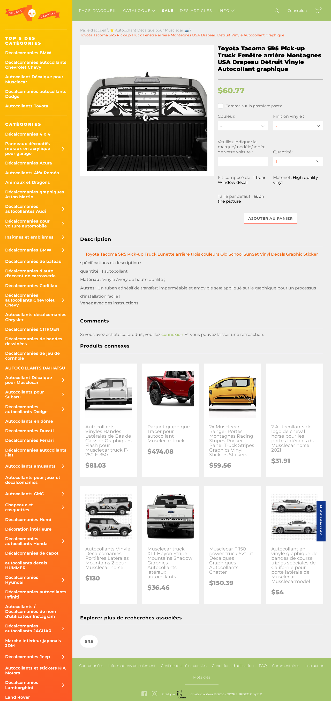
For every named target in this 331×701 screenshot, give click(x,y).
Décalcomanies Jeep (27, 656)
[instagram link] (154, 694)
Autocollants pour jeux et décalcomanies (32, 480)
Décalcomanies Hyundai (21, 580)
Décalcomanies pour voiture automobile (27, 224)
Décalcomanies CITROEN (32, 329)
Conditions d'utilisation (233, 665)
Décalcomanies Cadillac (31, 285)
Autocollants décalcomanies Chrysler (35, 317)
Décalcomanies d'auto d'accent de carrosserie (30, 273)
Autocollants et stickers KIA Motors (35, 670)
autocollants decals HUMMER (26, 565)
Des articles (196, 10)
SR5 (89, 641)
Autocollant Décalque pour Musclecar (34, 79)
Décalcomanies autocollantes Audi (25, 209)
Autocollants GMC (24, 493)
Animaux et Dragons (27, 182)
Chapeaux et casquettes (19, 507)
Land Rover (17, 697)
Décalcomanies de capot (31, 553)
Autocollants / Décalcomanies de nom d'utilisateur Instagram (30, 611)
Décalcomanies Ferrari (29, 440)
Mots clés (201, 677)
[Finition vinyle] (298, 125)
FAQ (263, 665)
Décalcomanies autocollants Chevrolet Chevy (35, 65)
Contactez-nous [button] (321, 521)
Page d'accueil (98, 10)
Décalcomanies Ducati (29, 430)
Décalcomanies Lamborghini (21, 685)
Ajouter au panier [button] (270, 218)
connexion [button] (172, 334)
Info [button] (227, 10)
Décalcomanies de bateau (33, 261)
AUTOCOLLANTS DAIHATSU (35, 368)
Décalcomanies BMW (28, 52)
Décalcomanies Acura (28, 163)
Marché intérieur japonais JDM (33, 643)
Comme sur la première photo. (250, 106)
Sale (168, 10)
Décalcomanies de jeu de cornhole (32, 356)
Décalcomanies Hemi (28, 519)
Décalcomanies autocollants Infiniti (35, 594)
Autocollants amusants (30, 466)
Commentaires (285, 665)
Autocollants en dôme (29, 421)
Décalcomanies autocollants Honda (26, 541)
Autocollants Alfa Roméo (32, 172)
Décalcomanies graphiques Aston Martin (34, 194)
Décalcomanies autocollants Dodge (35, 94)
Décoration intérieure (28, 529)
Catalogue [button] (139, 10)
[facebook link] (144, 694)
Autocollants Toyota (26, 106)
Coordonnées (91, 665)
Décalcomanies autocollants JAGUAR (28, 628)
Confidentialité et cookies (184, 665)
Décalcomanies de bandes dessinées (33, 341)
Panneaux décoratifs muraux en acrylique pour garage (27, 148)
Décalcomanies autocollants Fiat (35, 453)
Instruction (314, 665)
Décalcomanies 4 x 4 (27, 134)
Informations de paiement (132, 665)
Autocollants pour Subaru (24, 394)
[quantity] (298, 161)
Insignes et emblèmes (29, 237)
